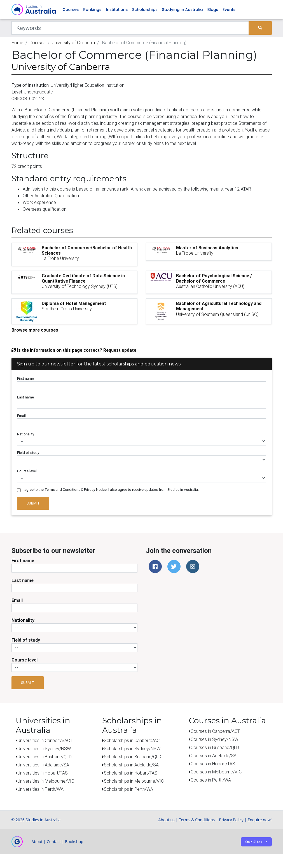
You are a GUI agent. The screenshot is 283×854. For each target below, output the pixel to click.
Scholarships (145, 9)
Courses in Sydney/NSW (214, 739)
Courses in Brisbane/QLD (215, 747)
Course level (27, 471)
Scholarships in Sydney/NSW (132, 748)
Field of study (28, 452)
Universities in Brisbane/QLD (44, 756)
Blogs (212, 9)
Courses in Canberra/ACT (215, 731)
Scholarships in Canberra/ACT (133, 740)
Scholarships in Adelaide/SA (131, 765)
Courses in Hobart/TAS (213, 763)
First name (25, 378)
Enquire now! (260, 819)
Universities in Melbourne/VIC (45, 781)
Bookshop (74, 841)
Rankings (92, 9)
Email (21, 415)
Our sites (253, 841)
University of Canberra (73, 42)
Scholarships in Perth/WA (128, 789)
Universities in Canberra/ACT (44, 740)
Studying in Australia (182, 9)
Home (17, 42)
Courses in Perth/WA (211, 780)
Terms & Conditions (197, 819)
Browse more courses (34, 330)
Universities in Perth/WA (40, 789)
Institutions (117, 9)
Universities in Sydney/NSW (44, 748)
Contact (54, 841)
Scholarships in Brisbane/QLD (132, 756)
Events (229, 9)
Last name (25, 397)
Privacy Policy (231, 819)
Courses (71, 9)
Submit (33, 503)
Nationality (25, 434)
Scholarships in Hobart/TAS (130, 773)
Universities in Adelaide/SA (43, 765)
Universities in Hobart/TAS (42, 773)
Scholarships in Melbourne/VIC (134, 781)
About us (166, 819)
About (37, 841)
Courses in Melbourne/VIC (216, 772)
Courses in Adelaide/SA (214, 755)
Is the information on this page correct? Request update (73, 350)
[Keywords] (130, 28)
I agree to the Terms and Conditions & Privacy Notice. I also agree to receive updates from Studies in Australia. (111, 489)
